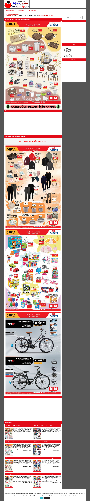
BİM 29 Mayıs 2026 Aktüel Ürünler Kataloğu (43, 458)
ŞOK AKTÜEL (32, 10)
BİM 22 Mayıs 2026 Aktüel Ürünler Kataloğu (43, 474)
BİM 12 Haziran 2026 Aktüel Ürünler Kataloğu (44, 425)
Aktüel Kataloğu (72, 495)
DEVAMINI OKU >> (27, 434)
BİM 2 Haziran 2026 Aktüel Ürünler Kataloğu (15, 458)
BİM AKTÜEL (21, 10)
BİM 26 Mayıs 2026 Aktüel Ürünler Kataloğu (15, 474)
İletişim (67, 48)
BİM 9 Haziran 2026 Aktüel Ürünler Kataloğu (15, 441)
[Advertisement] (33, 124)
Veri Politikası (69, 49)
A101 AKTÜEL (10, 10)
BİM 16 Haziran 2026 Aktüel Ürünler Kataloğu (26, 15)
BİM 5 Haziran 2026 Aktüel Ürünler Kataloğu (44, 441)
